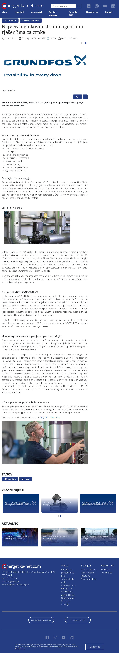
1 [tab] (81, 43)
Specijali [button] (19, 12)
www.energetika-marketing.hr (15, 584)
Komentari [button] (36, 12)
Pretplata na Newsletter (41, 620)
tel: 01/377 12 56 (9, 578)
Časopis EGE (73, 13)
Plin (63, 575)
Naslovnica (10, 20)
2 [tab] (85, 43)
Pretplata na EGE (78, 620)
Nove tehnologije (89, 579)
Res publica (106, 572)
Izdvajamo (85, 575)
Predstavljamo (31, 20)
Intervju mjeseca (88, 569)
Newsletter (92, 12)
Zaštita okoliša (67, 594)
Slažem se (94, 646)
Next (84, 66)
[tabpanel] (45, 69)
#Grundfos (10, 479)
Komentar (105, 569)
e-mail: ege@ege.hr (10, 581)
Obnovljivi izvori (68, 585)
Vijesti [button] (5, 12)
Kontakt (109, 12)
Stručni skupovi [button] (53, 13)
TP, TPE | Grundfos (50, 417)
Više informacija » (20, 649)
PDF (77, 96)
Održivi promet (68, 598)
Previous (4, 66)
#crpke (25, 479)
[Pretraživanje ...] (63, 6)
